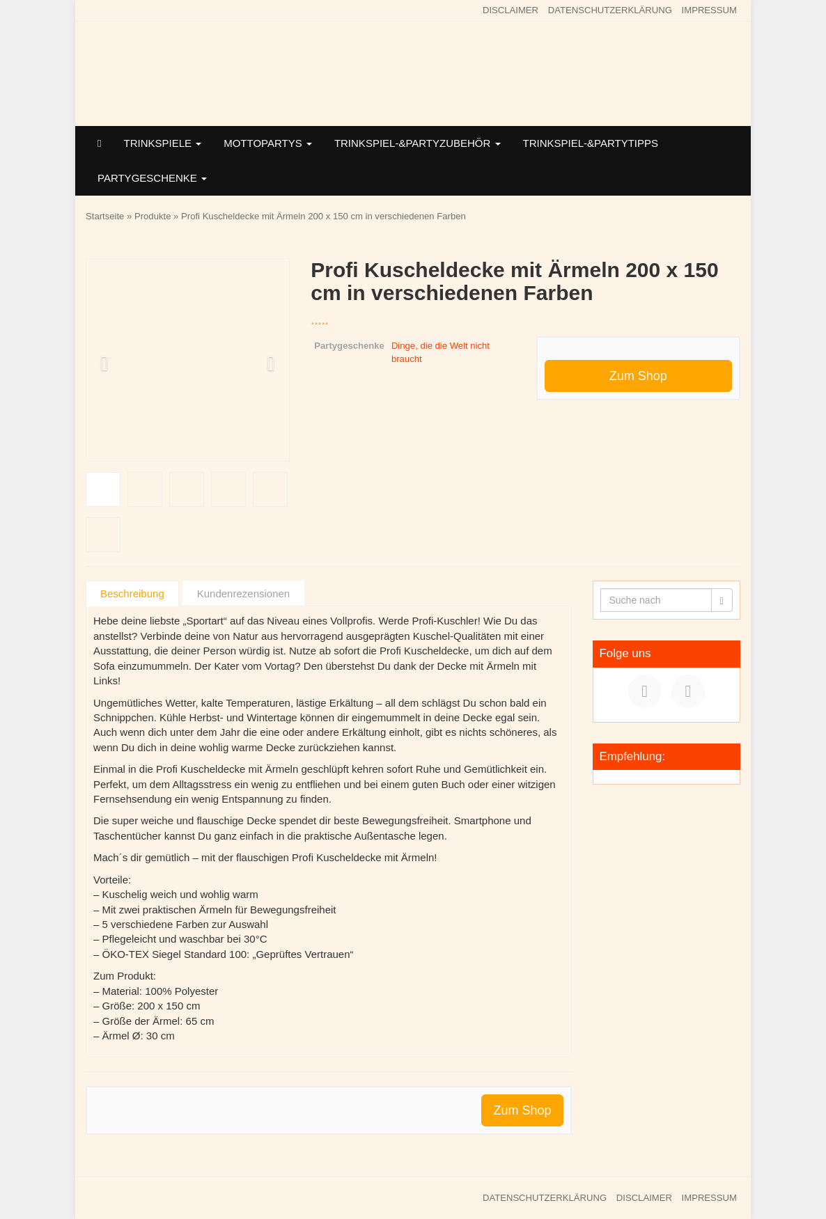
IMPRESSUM (709, 10)
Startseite (105, 216)
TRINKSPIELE (162, 143)
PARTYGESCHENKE (152, 178)
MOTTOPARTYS (268, 143)
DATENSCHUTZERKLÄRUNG (610, 10)
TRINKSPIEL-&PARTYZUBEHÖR (417, 143)
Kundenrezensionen (243, 593)
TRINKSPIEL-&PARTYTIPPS (591, 143)
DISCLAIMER (510, 10)
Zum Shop (638, 376)
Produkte (152, 216)
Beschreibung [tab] (132, 593)
